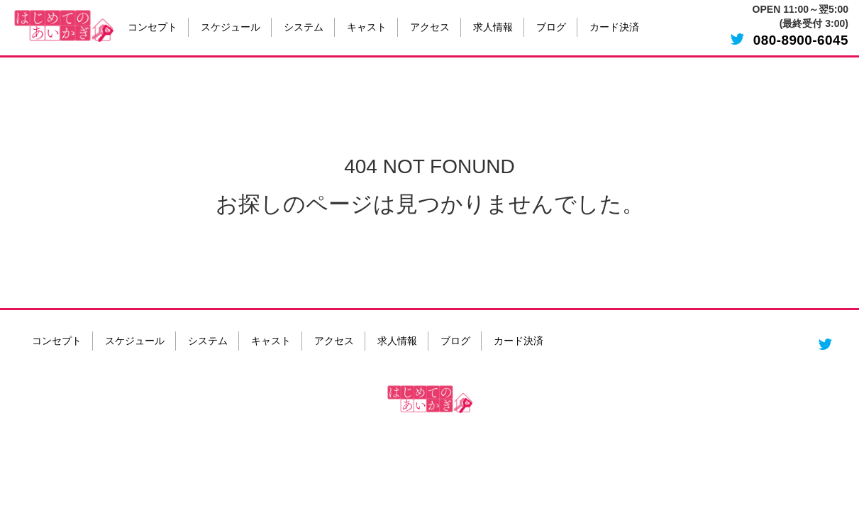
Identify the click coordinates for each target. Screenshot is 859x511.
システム (303, 28)
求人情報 (493, 28)
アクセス (430, 28)
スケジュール (230, 28)
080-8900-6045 (800, 40)
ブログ (551, 28)
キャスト (367, 28)
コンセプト (152, 28)
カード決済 (614, 28)
